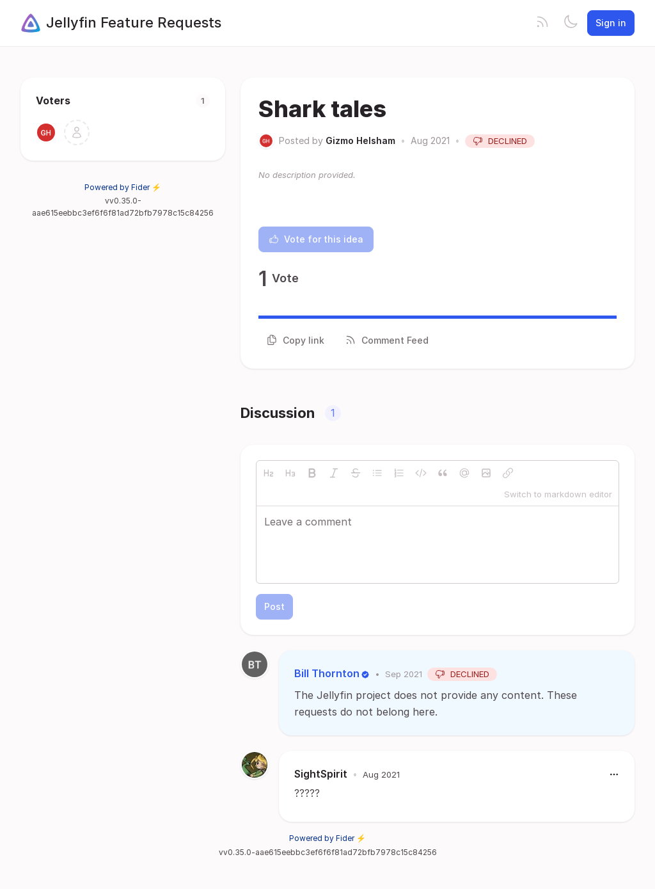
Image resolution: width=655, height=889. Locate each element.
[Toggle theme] (570, 23)
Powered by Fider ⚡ (122, 187)
